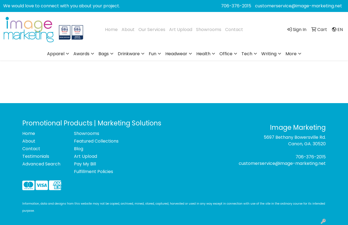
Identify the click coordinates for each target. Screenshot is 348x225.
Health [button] (203, 54)
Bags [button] (103, 54)
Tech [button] (246, 54)
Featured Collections (96, 141)
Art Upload (180, 29)
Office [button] (225, 54)
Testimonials (35, 156)
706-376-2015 (236, 6)
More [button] (291, 54)
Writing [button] (268, 54)
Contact (234, 29)
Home (111, 29)
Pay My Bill (85, 164)
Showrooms (208, 29)
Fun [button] (152, 54)
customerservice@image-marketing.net (298, 6)
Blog (78, 149)
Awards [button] (81, 54)
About (128, 29)
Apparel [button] (55, 54)
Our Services (151, 29)
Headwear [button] (176, 54)
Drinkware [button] (129, 54)
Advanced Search (41, 164)
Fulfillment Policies (93, 171)
